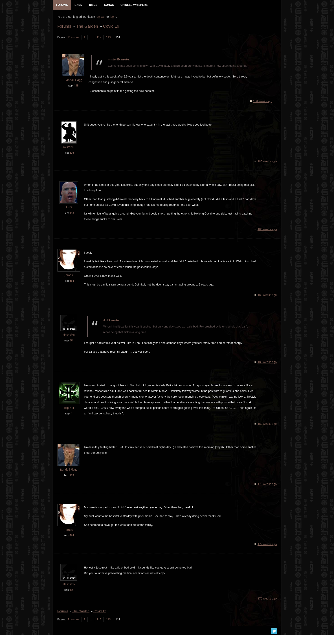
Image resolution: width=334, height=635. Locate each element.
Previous (73, 37)
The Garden (87, 26)
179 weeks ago (267, 484)
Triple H (69, 408)
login (113, 17)
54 (71, 340)
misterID (68, 147)
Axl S (69, 207)
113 (108, 37)
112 (99, 37)
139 (76, 85)
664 (71, 281)
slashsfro (69, 335)
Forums (64, 26)
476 (71, 153)
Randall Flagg (73, 80)
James (69, 275)
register (101, 17)
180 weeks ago (262, 101)
